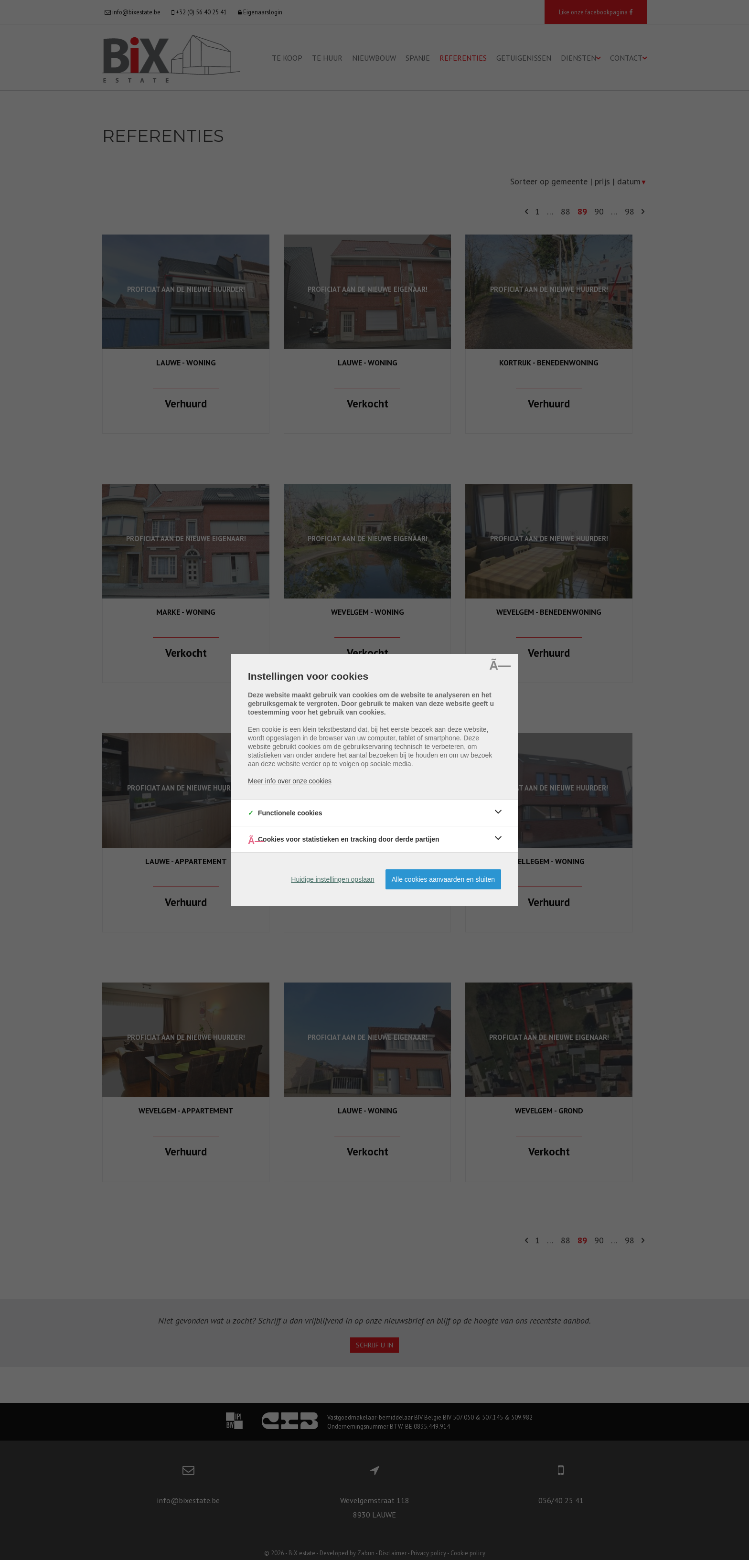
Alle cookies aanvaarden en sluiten (443, 879)
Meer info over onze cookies (290, 781)
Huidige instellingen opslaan (332, 879)
